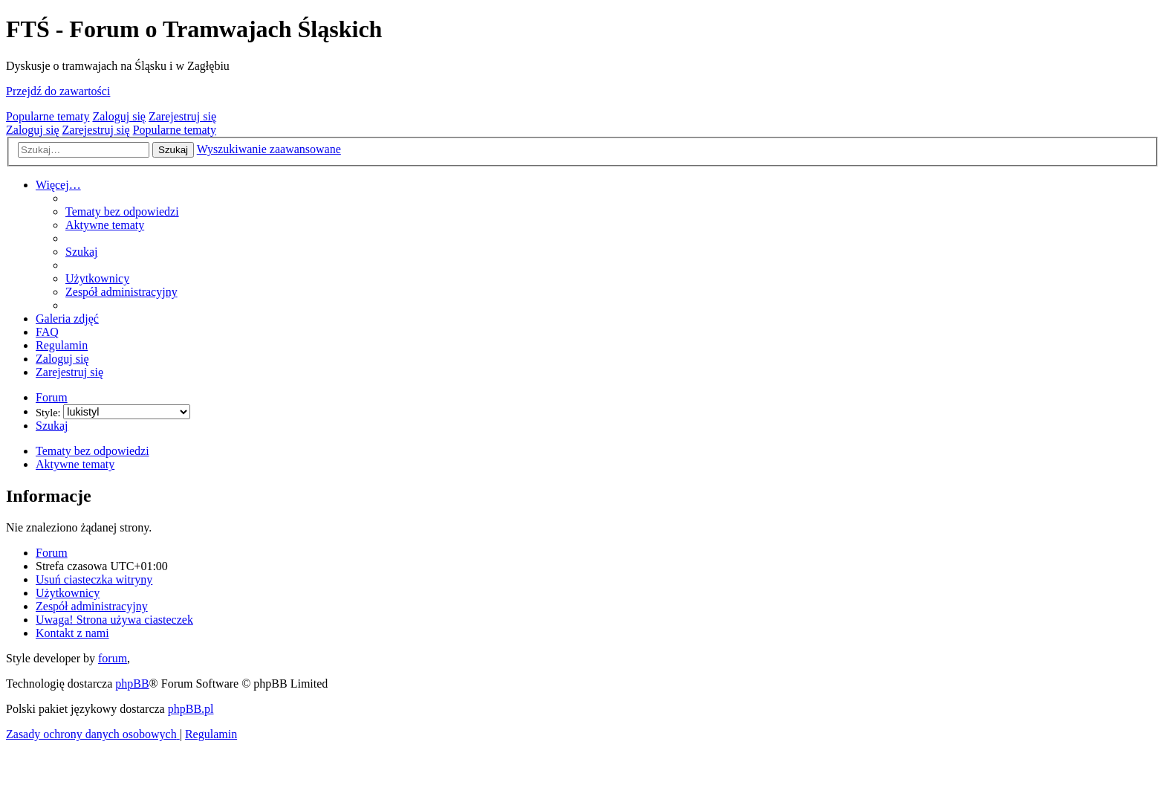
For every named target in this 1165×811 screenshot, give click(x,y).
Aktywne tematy (75, 464)
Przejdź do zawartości (58, 91)
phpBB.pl (191, 708)
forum (112, 658)
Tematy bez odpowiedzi (92, 451)
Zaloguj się (119, 116)
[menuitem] (122, 211)
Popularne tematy (47, 116)
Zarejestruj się (182, 116)
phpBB (132, 683)
